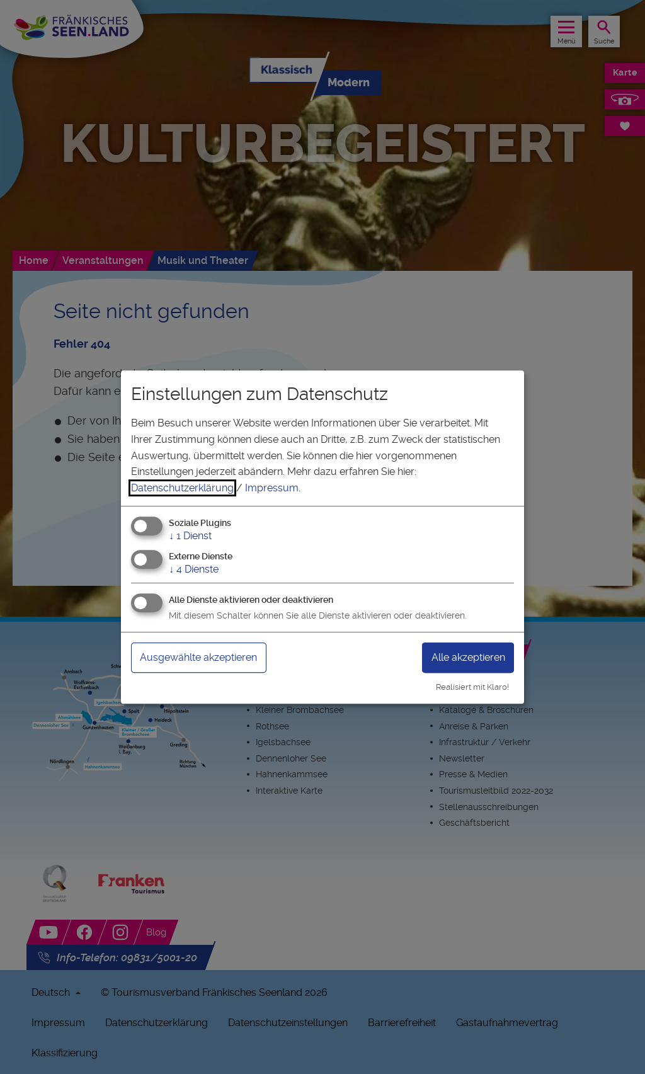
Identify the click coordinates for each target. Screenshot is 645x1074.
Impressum (272, 488)
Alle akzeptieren (468, 657)
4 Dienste (194, 569)
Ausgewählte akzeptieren (198, 657)
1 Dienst (190, 536)
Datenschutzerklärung (182, 488)
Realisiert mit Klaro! (472, 687)
